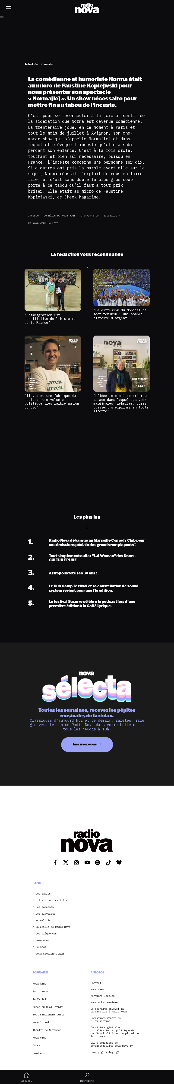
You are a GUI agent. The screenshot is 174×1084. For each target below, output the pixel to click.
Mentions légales (103, 995)
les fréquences (46, 933)
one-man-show (89, 215)
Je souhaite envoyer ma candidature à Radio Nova (109, 1010)
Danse (36, 1045)
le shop (40, 947)
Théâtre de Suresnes (47, 1030)
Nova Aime (39, 983)
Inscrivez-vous (85, 744)
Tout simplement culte (48, 1014)
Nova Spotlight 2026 (49, 953)
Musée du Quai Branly (48, 1007)
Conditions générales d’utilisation (106, 1020)
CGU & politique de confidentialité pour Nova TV (112, 1044)
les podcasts (44, 907)
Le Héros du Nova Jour (59, 215)
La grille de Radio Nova (52, 926)
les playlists (45, 913)
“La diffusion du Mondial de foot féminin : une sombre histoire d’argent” (120, 314)
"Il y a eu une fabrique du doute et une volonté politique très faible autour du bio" (52, 401)
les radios (43, 893)
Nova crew (97, 989)
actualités (43, 920)
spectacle (110, 215)
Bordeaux (39, 1053)
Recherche (87, 1077)
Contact (96, 983)
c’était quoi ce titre (51, 900)
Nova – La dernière (104, 1002)
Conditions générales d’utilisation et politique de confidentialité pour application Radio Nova (115, 1032)
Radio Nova (40, 991)
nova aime (42, 940)
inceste (33, 215)
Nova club (39, 1037)
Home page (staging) (105, 1052)
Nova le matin (42, 1022)
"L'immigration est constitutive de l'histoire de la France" (50, 319)
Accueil (26, 1077)
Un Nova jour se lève (43, 223)
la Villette (41, 999)
